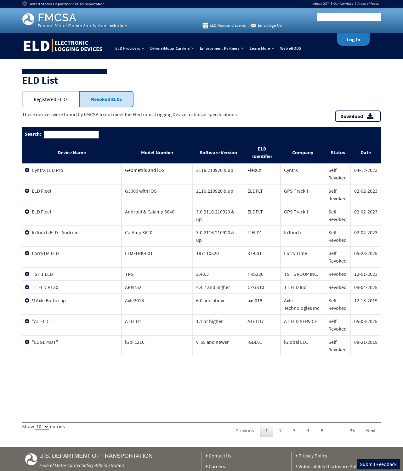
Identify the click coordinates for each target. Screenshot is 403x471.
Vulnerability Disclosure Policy (330, 466)
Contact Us (220, 455)
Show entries (43, 426)
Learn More (263, 48)
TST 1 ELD (42, 274)
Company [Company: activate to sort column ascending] (302, 152)
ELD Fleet (41, 191)
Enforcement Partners (223, 48)
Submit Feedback (378, 464)
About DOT (321, 3)
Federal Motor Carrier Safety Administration (81, 465)
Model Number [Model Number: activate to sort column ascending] (157, 152)
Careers (217, 466)
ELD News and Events (228, 25)
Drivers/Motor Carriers (173, 48)
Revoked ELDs (106, 99)
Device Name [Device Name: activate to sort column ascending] (72, 152)
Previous (245, 430)
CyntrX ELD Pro (47, 170)
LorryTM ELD (45, 253)
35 (352, 430)
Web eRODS (290, 48)
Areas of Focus (368, 3)
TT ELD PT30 (45, 287)
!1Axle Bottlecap (49, 300)
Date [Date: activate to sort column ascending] (365, 152)
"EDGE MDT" (45, 342)
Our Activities (343, 3)
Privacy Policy (312, 455)
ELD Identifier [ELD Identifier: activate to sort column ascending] (262, 152)
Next (371, 430)
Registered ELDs (51, 99)
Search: (62, 134)
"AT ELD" (41, 321)
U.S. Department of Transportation (96, 456)
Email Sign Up (270, 25)
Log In (353, 39)
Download (351, 116)
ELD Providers (131, 48)
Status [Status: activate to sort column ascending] (338, 152)
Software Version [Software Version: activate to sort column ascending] (218, 152)
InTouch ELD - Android (55, 232)
